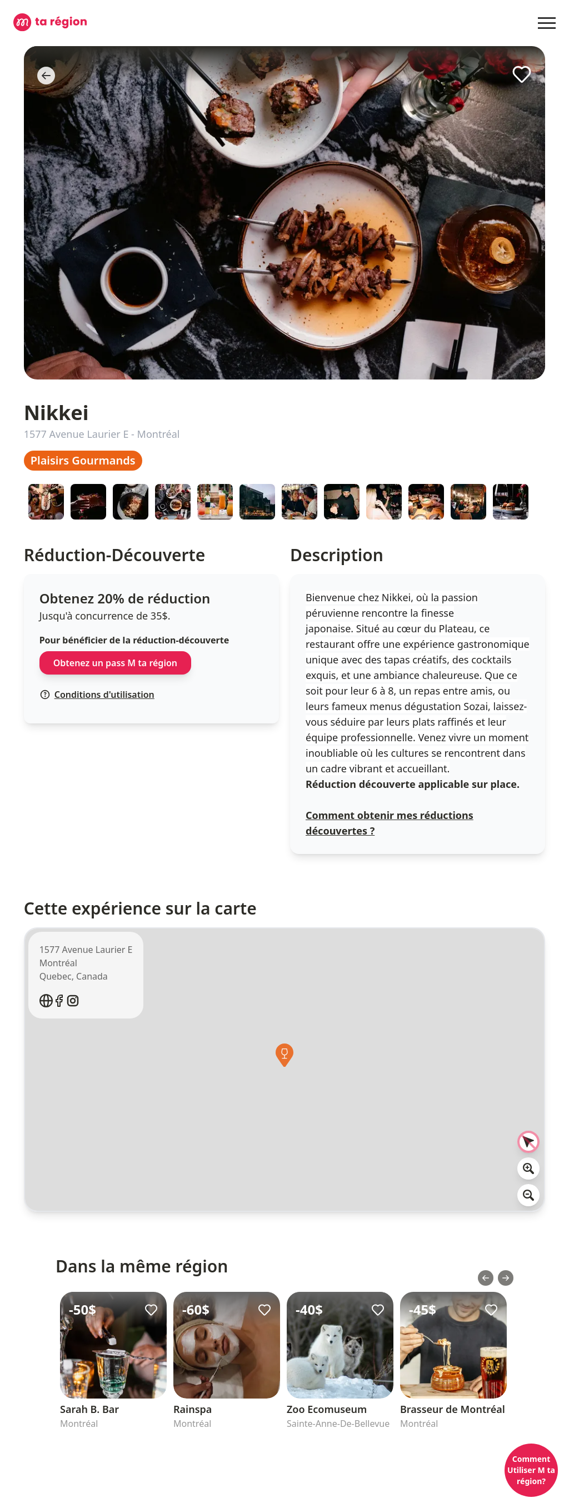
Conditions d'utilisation (97, 694)
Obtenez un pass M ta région (115, 663)
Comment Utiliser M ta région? (531, 1470)
